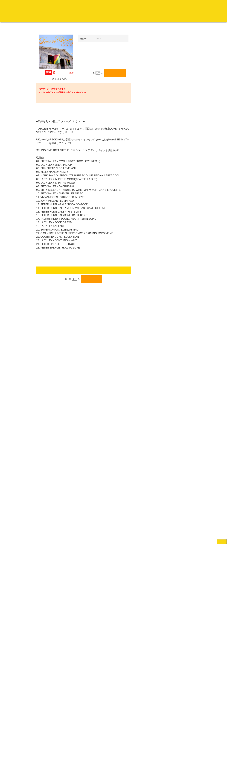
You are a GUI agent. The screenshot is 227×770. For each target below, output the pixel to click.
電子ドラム (171, 502)
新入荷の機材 (172, 173)
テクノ (44, 275)
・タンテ (172, 208)
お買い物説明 (36, 17)
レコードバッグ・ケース (177, 314)
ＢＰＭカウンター (174, 356)
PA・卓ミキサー (173, 390)
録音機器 (170, 480)
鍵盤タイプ (173, 459)
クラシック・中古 (49, 162)
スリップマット (173, 277)
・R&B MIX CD (50, 257)
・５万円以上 (174, 235)
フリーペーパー (48, 418)
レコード (179, 18)
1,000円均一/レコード (51, 342)
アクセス (88, 756)
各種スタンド (172, 350)
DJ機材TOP (22, 17)
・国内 (47, 119)
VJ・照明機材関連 (174, 397)
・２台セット (174, 214)
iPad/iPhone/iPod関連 (175, 295)
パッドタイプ (174, 465)
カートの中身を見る (97, 18)
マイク (169, 344)
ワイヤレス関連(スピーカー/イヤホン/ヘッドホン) (176, 329)
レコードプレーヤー (175, 372)
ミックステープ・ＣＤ (51, 360)
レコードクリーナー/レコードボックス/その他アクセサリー (51, 394)
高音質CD (45, 168)
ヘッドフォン (172, 283)
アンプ (169, 378)
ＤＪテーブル (172, 289)
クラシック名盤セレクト (52, 156)
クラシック (46, 150)
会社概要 (80, 17)
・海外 (47, 112)
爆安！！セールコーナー (177, 166)
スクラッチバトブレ (50, 125)
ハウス (44, 269)
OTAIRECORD (112, 764)
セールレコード (48, 323)
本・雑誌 (45, 412)
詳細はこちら (45, 567)
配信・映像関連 (173, 403)
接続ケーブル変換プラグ (177, 338)
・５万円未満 (174, 228)
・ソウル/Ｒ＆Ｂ (51, 250)
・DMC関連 (49, 239)
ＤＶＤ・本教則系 (174, 384)
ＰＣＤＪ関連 (172, 197)
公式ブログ (51, 17)
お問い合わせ (66, 17)
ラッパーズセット (176, 438)
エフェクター (172, 514)
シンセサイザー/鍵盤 (175, 486)
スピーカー (171, 320)
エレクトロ (46, 263)
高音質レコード (48, 174)
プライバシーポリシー (139, 756)
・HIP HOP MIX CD (52, 233)
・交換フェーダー (176, 265)
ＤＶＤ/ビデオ (47, 385)
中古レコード (47, 354)
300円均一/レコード (50, 329)
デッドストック (48, 348)
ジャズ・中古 (47, 143)
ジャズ (44, 131)
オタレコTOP (7, 17)
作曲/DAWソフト (175, 423)
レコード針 (171, 271)
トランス (45, 281)
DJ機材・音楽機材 (198, 18)
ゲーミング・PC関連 (175, 520)
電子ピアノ (171, 508)
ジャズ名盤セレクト (50, 137)
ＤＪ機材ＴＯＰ (173, 160)
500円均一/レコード (50, 336)
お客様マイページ (121, 18)
